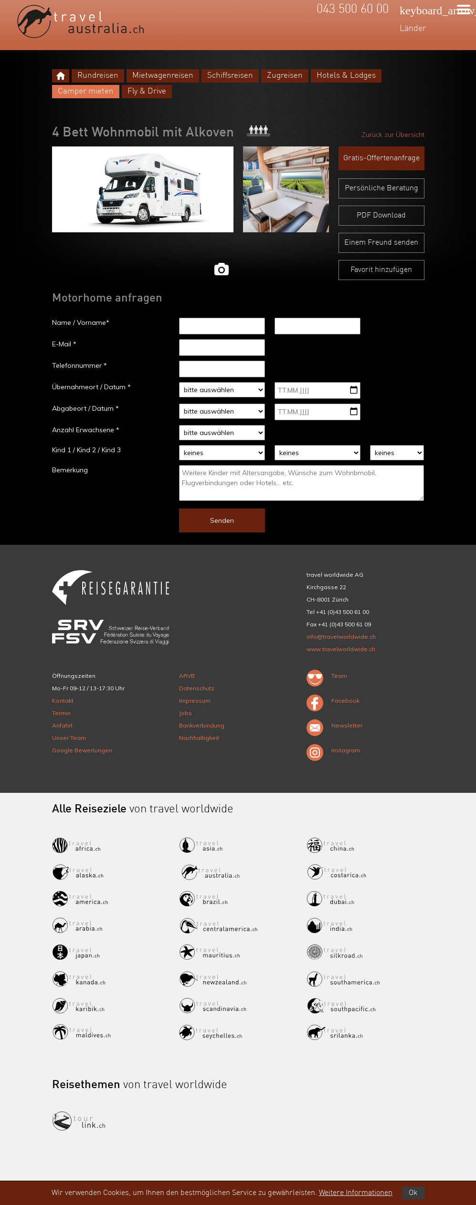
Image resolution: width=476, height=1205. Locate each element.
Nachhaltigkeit (199, 737)
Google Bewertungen (82, 750)
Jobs (185, 713)
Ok (413, 1193)
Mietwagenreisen (162, 76)
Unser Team (69, 737)
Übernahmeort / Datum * (91, 387)
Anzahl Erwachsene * (85, 430)
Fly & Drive (146, 91)
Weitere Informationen (355, 1193)
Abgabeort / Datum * (85, 408)
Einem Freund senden (381, 243)
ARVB (187, 675)
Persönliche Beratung (381, 188)
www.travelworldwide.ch (341, 649)
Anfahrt (62, 725)
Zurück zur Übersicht (392, 134)
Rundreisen (97, 76)
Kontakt (63, 700)
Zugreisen (285, 76)
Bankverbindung (201, 725)
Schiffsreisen (230, 76)
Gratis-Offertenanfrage (381, 158)
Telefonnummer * (79, 365)
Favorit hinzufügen (381, 270)
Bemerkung (70, 470)
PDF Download (381, 215)
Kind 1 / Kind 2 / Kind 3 (86, 450)
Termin (61, 713)
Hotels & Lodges (346, 76)
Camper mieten (86, 91)
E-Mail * (64, 344)
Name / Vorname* (80, 322)
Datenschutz (196, 688)
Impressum (195, 700)
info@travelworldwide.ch (341, 636)
